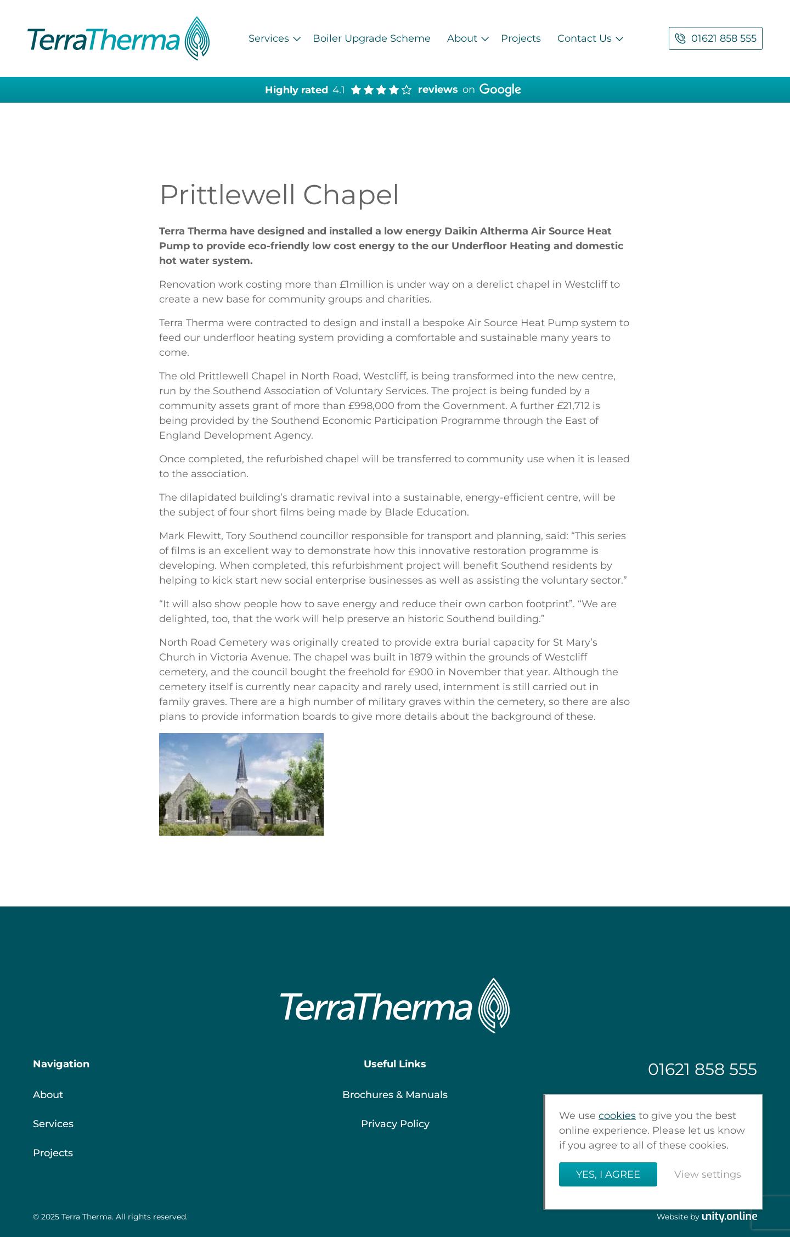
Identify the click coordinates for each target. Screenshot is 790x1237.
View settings (707, 1174)
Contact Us (584, 38)
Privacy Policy (395, 1124)
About (462, 38)
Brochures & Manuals (395, 1095)
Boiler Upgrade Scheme (372, 38)
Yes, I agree (608, 1174)
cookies (617, 1116)
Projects (521, 38)
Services (269, 38)
